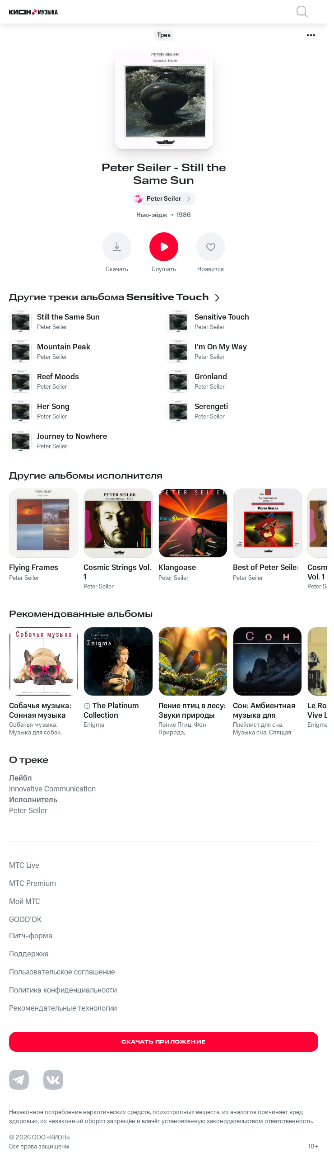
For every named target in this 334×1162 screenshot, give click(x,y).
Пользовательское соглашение (62, 972)
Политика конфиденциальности (63, 990)
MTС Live (24, 865)
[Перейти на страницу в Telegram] (19, 1080)
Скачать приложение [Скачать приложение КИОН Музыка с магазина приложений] (163, 1042)
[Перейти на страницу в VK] (53, 1080)
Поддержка (29, 954)
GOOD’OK (25, 919)
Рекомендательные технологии (63, 1008)
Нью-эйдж (151, 215)
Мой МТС (24, 901)
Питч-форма (30, 936)
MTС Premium (32, 883)
